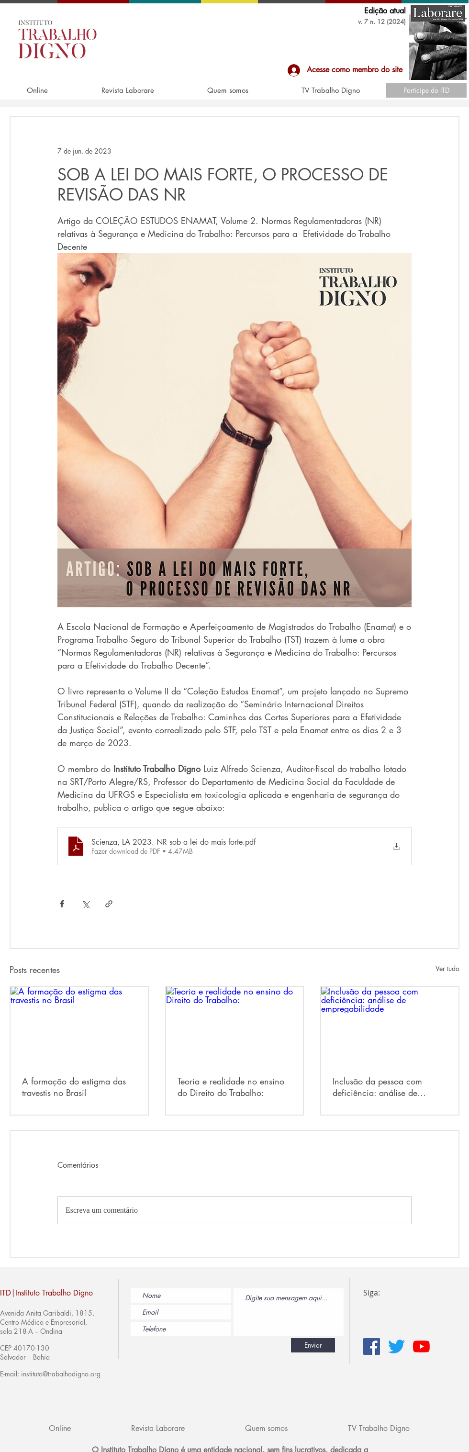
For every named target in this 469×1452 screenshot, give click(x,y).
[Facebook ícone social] (371, 1346)
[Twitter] (396, 1346)
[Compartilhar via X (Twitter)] (85, 903)
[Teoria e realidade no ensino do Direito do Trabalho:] (234, 1025)
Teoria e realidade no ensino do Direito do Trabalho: (231, 1086)
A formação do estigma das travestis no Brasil (74, 1086)
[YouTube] (421, 1346)
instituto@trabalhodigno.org (60, 1373)
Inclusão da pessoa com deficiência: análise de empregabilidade (377, 1086)
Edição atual (385, 11)
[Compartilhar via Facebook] (62, 903)
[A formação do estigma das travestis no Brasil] (79, 1025)
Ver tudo (447, 968)
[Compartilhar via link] (108, 903)
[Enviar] (313, 1345)
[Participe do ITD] (426, 90)
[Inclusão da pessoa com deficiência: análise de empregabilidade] (389, 1025)
